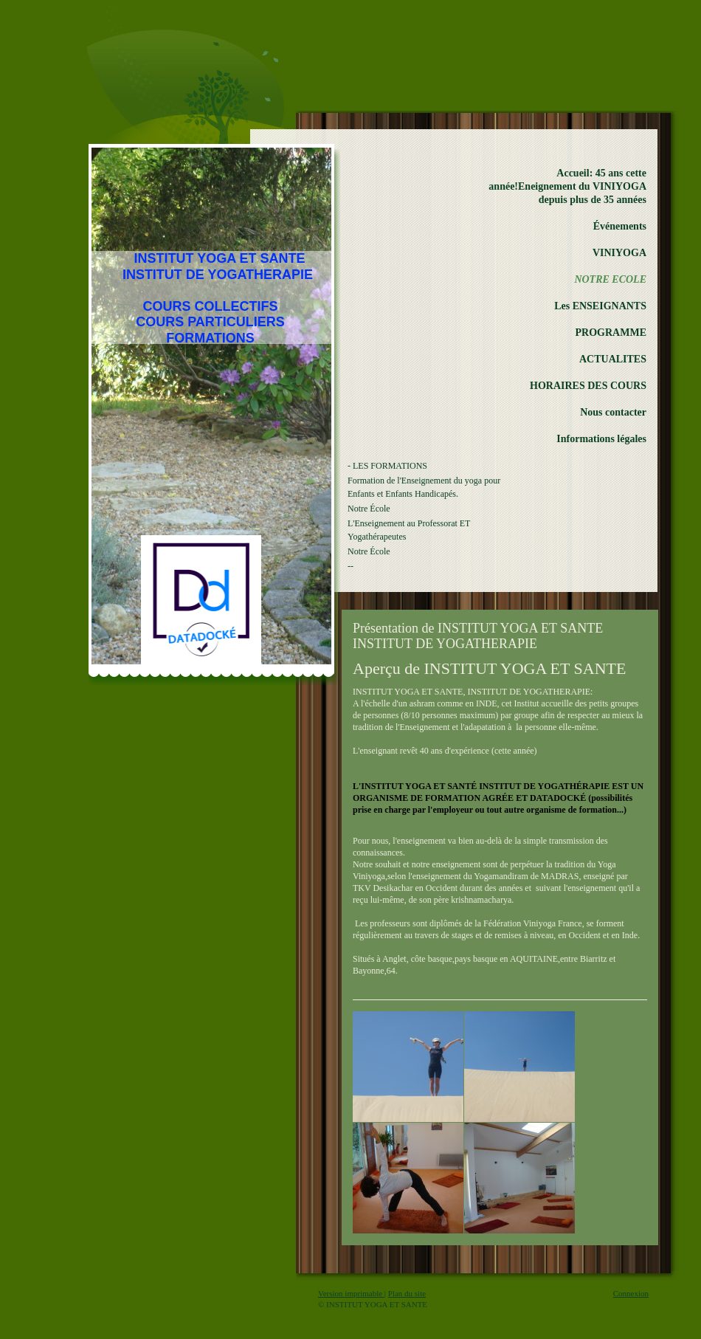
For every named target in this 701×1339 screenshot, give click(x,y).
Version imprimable (351, 1293)
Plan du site (407, 1293)
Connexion (631, 1293)
